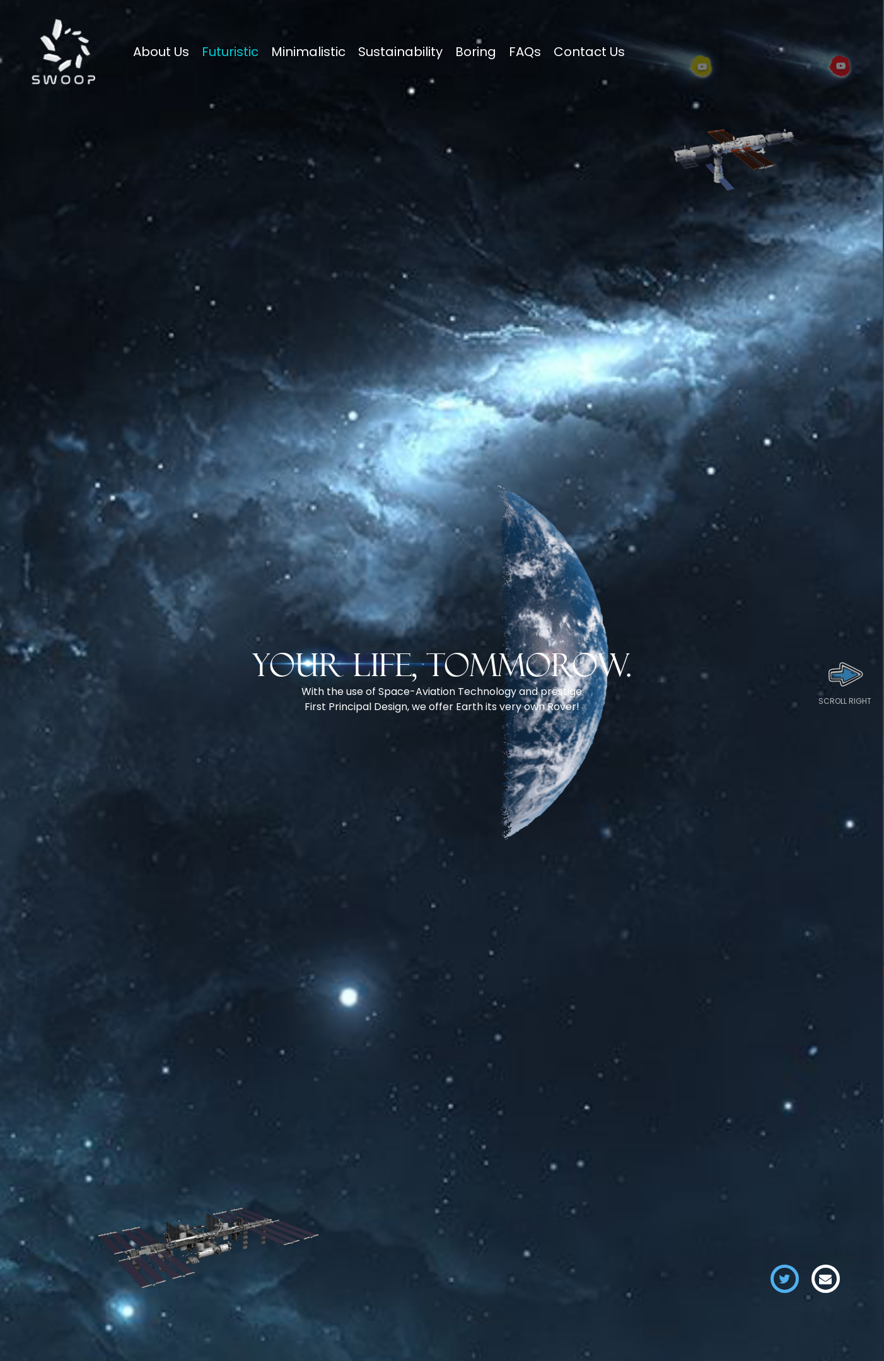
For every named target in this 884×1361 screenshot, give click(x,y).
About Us (161, 51)
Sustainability (400, 51)
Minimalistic (308, 51)
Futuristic (230, 51)
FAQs (525, 51)
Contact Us (589, 51)
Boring (475, 51)
